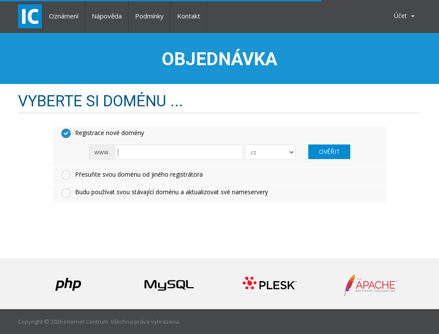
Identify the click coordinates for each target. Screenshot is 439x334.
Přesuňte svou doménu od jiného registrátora (132, 175)
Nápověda (107, 16)
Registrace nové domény (102, 133)
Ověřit (329, 151)
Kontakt (188, 16)
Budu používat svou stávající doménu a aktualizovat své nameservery (164, 192)
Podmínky (149, 16)
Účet (404, 16)
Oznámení (63, 16)
